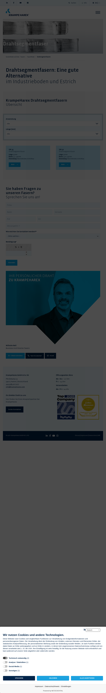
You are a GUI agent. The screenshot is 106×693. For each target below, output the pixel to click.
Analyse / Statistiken (17, 662)
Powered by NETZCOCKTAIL (53, 691)
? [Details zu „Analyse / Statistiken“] (30, 662)
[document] (53, 644)
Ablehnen (53, 678)
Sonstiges (13, 671)
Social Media (14, 666)
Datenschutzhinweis (52, 686)
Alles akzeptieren (87, 678)
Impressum (39, 686)
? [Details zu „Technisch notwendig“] (31, 658)
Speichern (19, 678)
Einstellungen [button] (66, 686)
